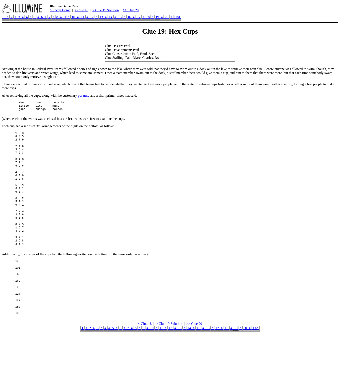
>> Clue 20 (131, 10)
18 (147, 17)
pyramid (83, 95)
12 (92, 17)
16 (129, 17)
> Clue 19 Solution (105, 10)
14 (110, 17)
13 (101, 17)
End (177, 17)
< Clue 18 (81, 10)
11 (82, 17)
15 (120, 17)
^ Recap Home (60, 10)
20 (166, 17)
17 (138, 17)
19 (157, 17)
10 (73, 17)
